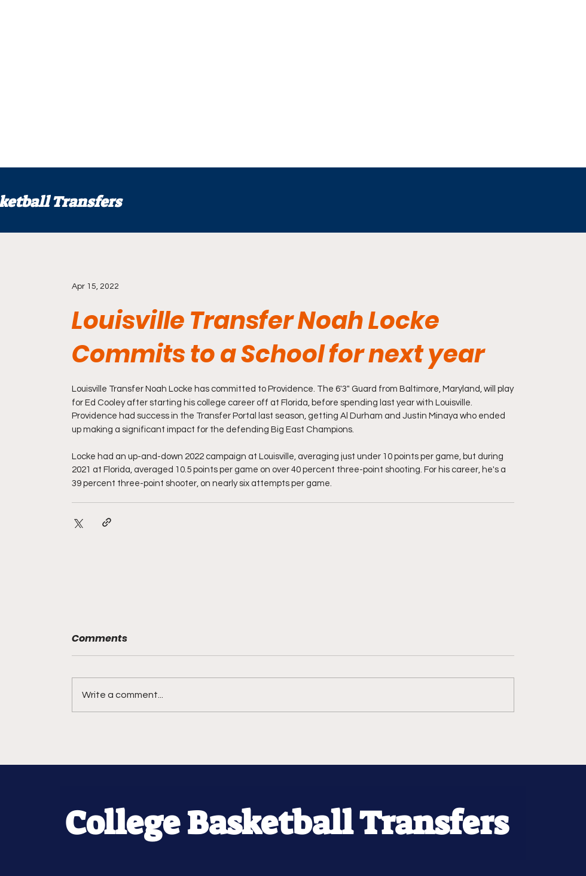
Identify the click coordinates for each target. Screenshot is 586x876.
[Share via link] (106, 522)
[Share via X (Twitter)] (77, 522)
